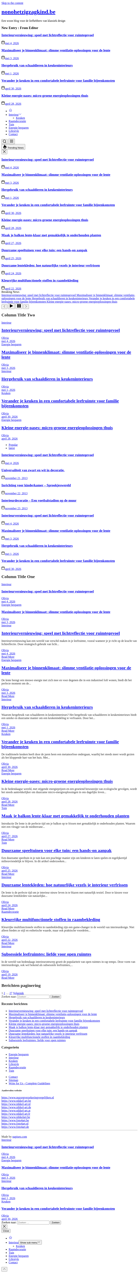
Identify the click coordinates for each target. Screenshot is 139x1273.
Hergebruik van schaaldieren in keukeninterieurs (37, 65)
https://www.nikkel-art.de (16, 1107)
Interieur (15, 114)
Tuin (11, 124)
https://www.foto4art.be (15, 1120)
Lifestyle (14, 130)
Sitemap (13, 1080)
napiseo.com (19, 1136)
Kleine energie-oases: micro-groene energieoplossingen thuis (44, 95)
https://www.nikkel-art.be (16, 1100)
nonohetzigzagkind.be (28, 12)
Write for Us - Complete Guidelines (29, 1083)
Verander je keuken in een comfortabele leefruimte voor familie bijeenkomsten (58, 80)
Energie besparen (19, 127)
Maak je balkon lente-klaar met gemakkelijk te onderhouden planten (51, 235)
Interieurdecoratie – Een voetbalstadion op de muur (39, 500)
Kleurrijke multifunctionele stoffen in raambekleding (39, 280)
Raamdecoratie (17, 121)
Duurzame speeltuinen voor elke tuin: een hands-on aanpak (44, 250)
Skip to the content (12, 3)
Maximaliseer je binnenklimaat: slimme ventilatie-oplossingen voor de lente (55, 50)
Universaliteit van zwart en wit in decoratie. (33, 470)
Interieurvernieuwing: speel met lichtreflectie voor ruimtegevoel (47, 35)
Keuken (20, 117)
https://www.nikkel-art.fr (15, 1113)
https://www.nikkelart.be (15, 1117)
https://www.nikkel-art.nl (16, 1104)
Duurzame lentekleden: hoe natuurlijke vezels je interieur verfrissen (50, 265)
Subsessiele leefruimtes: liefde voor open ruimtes (46, 954)
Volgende (18, 993)
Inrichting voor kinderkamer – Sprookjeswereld (36, 485)
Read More (7, 656)
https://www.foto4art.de (15, 1126)
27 (10, 993)
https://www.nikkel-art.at (15, 1110)
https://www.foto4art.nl (14, 1123)
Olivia (5, 337)
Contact (13, 134)
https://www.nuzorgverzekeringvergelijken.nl (27, 1097)
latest (12, 448)
